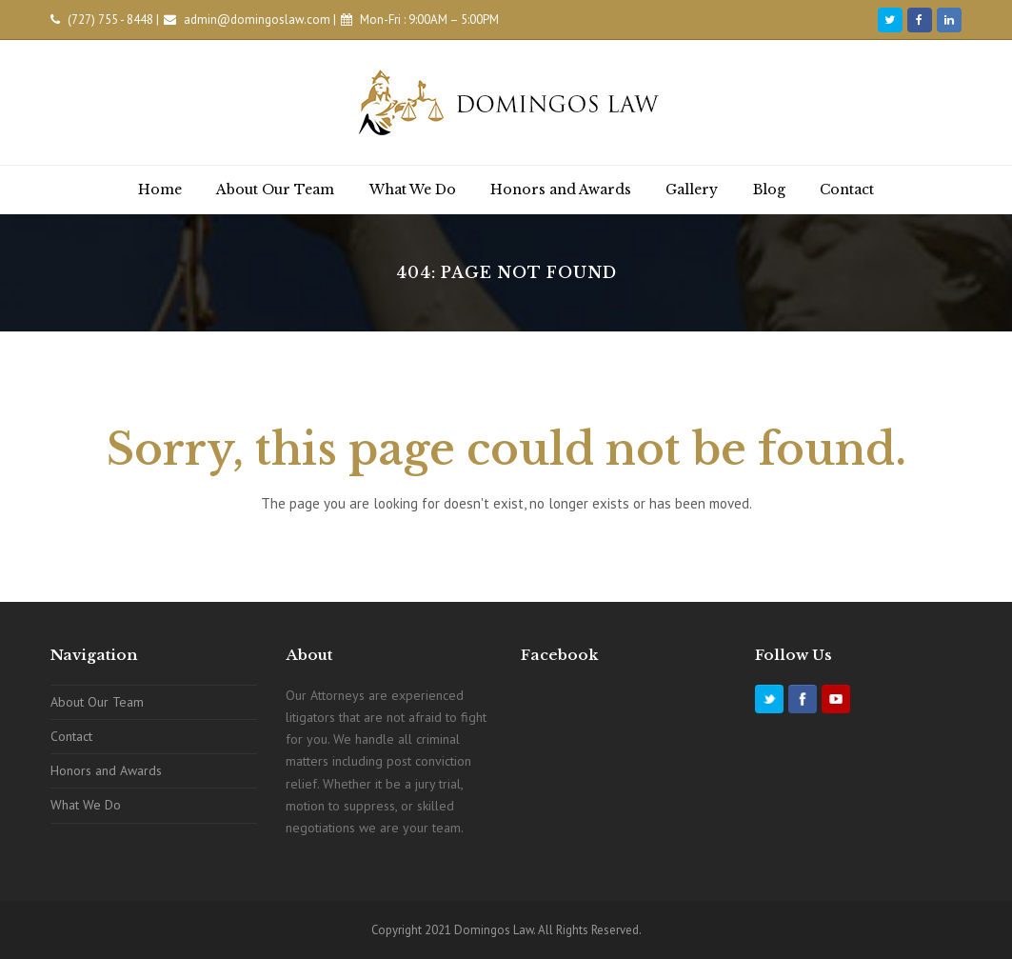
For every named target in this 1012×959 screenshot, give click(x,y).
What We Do (85, 804)
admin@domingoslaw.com (257, 19)
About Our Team (97, 701)
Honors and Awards (106, 770)
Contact (71, 736)
